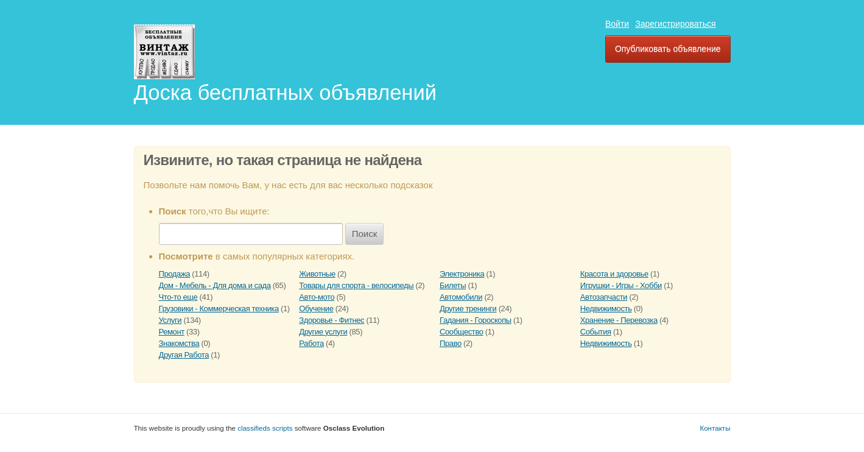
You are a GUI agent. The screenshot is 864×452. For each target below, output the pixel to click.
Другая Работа (184, 354)
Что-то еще (178, 297)
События (595, 331)
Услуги (170, 320)
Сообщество (461, 331)
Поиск (365, 233)
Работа (311, 343)
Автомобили (461, 297)
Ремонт (171, 331)
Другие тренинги (468, 308)
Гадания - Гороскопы (475, 320)
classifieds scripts (264, 428)
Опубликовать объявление (668, 49)
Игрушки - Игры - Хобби (621, 285)
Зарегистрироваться (675, 24)
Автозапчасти (603, 297)
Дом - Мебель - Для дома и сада (215, 285)
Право (451, 343)
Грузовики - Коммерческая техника (219, 308)
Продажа (175, 273)
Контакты (715, 428)
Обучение (316, 308)
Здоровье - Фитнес (331, 320)
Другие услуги (323, 331)
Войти (617, 24)
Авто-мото (316, 297)
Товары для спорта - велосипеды (356, 285)
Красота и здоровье (614, 273)
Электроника (462, 273)
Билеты (453, 285)
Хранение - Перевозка (619, 320)
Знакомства (179, 343)
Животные (317, 273)
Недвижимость (606, 308)
